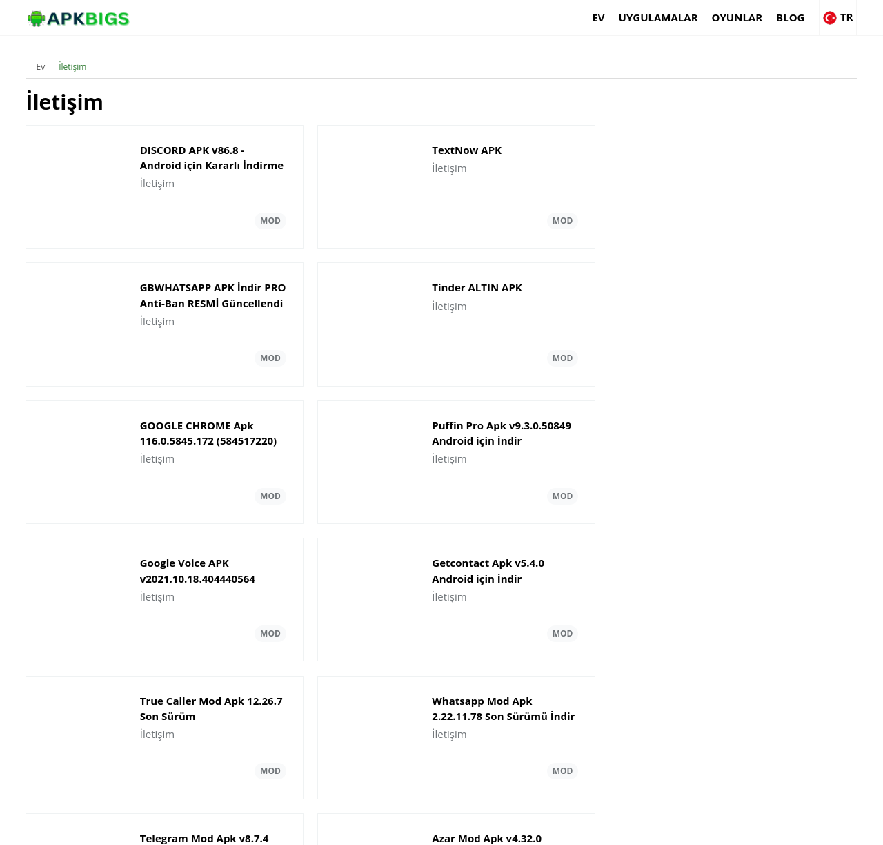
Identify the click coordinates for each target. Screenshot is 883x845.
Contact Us (834, 828)
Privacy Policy (773, 828)
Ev (551, 17)
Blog (743, 17)
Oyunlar (689, 17)
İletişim (74, 58)
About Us (610, 828)
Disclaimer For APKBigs (688, 828)
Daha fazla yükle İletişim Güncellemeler (441, 680)
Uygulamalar (611, 17)
